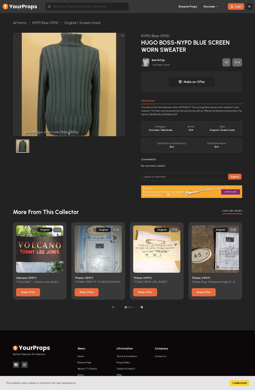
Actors (81, 375)
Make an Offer (191, 82)
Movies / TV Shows (87, 368)
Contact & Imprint (126, 368)
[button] (69, 133)
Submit (235, 176)
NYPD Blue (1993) (155, 35)
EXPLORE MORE (232, 210)
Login (236, 6)
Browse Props (188, 6)
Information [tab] (148, 100)
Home (81, 356)
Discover (209, 6)
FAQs (119, 375)
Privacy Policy (123, 362)
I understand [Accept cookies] (239, 383)
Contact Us (160, 356)
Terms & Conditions (127, 356)
